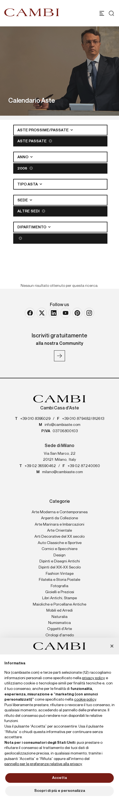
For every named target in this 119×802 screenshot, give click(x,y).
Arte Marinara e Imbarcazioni (59, 524)
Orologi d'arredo (59, 635)
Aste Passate (34, 141)
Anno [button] (23, 157)
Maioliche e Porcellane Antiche (59, 604)
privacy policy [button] (93, 678)
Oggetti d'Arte (59, 629)
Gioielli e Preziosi (59, 592)
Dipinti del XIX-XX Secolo (60, 567)
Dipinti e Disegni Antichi (59, 561)
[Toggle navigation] (101, 13)
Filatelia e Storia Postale (59, 580)
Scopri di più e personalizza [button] (59, 791)
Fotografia (59, 586)
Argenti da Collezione (59, 518)
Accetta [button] (59, 778)
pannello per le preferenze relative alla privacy (43, 764)
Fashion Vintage (60, 574)
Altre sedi (31, 211)
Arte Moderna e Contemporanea (60, 512)
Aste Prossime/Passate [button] (43, 130)
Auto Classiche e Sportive (60, 543)
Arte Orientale (59, 530)
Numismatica (59, 623)
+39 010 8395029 (35, 419)
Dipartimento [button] (32, 227)
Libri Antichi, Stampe (59, 598)
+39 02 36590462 (40, 466)
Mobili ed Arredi (59, 610)
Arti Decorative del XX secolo (59, 537)
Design (59, 555)
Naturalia (59, 617)
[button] (111, 646)
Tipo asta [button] (28, 184)
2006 (25, 168)
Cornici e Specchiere (59, 549)
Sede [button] (23, 200)
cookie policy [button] (85, 699)
